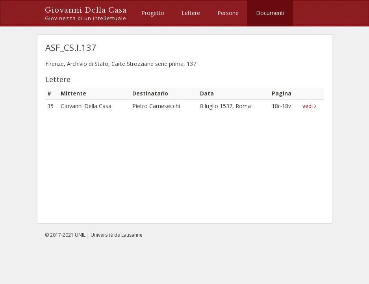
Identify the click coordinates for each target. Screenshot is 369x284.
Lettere (191, 13)
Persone (228, 13)
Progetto (152, 13)
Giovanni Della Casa (86, 14)
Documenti (270, 13)
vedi (308, 106)
